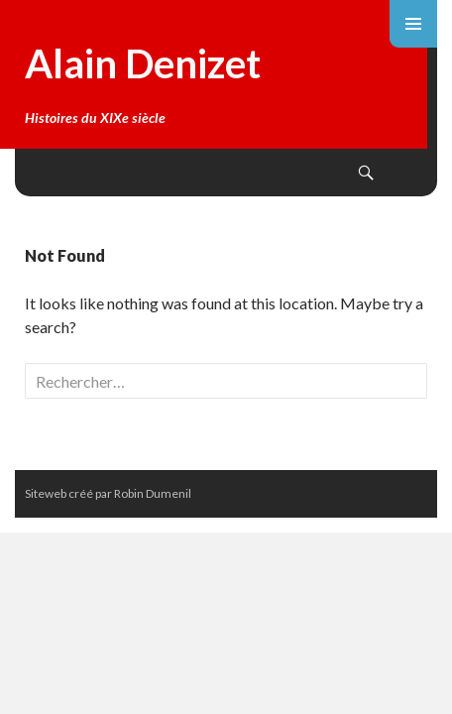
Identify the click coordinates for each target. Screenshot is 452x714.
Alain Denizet (143, 63)
